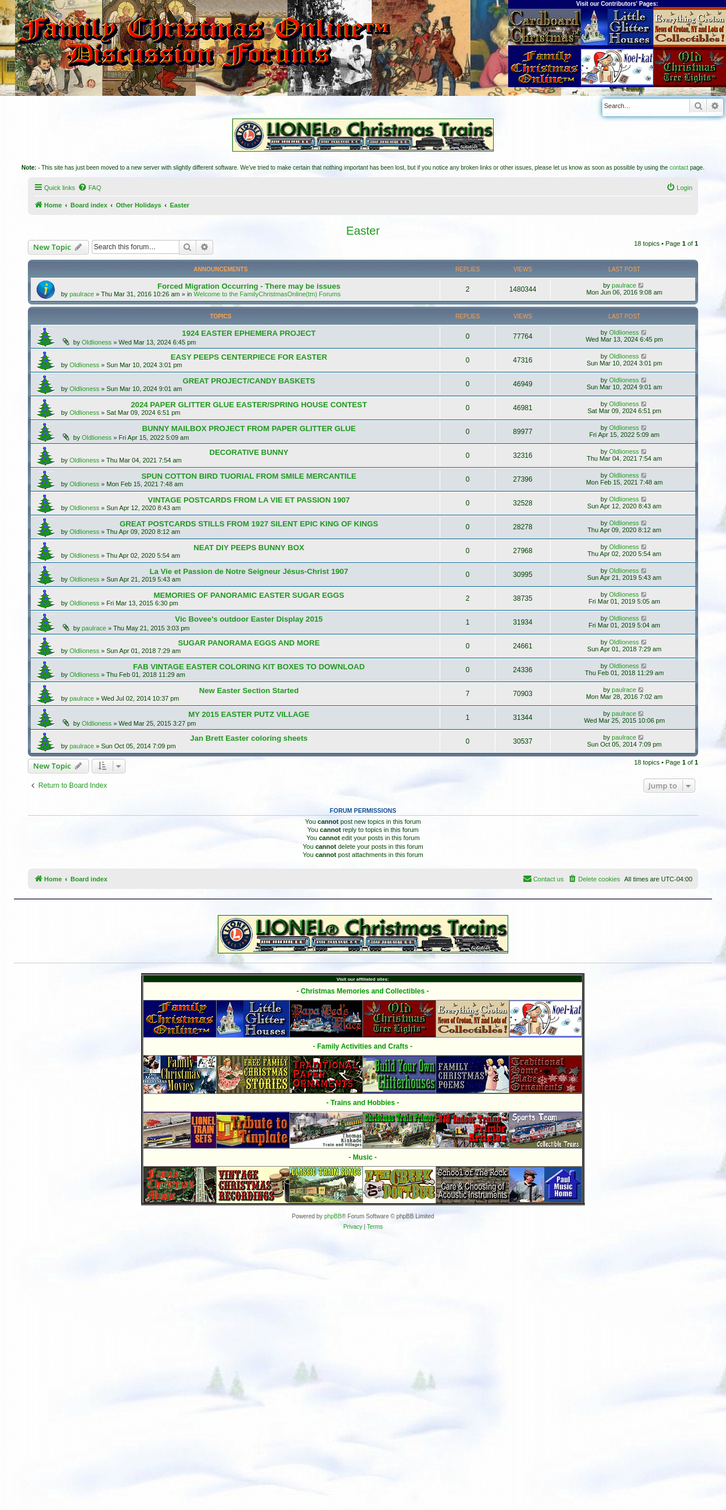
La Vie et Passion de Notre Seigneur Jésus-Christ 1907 (248, 571)
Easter (363, 230)
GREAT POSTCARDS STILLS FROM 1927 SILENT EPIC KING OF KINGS (249, 523)
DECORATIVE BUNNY (248, 452)
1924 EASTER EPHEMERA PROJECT (248, 333)
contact (679, 167)
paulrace (82, 293)
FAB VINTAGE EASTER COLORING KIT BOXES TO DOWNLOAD (249, 666)
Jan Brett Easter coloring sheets (248, 738)
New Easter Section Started (249, 690)
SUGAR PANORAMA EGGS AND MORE (248, 643)
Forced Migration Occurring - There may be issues (248, 286)
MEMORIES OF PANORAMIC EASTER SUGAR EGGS (249, 595)
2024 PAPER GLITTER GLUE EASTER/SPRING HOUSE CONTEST (248, 404)
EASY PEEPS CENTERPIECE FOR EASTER (249, 357)
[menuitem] (89, 188)
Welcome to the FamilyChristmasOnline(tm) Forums (267, 293)
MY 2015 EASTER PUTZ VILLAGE (249, 714)
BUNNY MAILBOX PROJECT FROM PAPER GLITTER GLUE (248, 428)
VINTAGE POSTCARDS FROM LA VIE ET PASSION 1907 (249, 500)
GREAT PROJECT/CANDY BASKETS (248, 380)
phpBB (333, 1216)
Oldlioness (97, 342)
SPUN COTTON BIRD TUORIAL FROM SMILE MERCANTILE (248, 476)
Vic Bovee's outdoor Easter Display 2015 (248, 619)
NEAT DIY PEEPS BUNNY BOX (248, 547)
